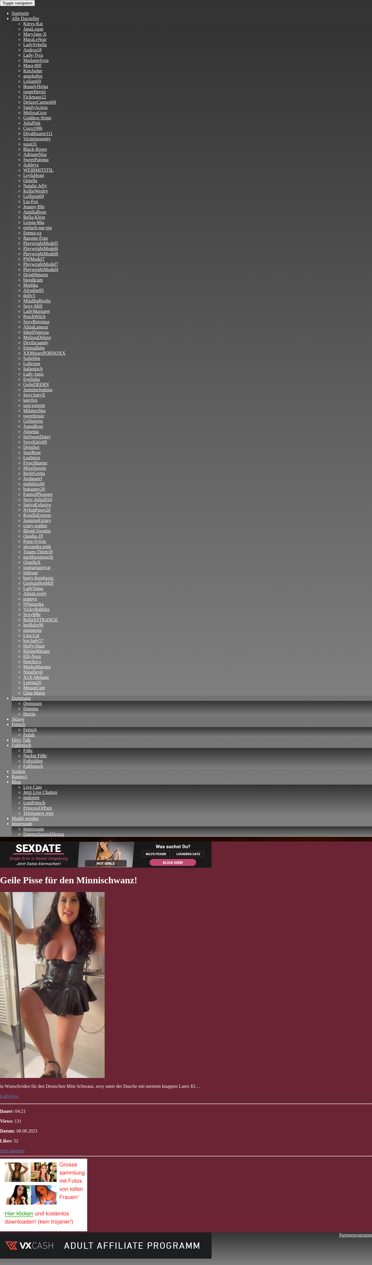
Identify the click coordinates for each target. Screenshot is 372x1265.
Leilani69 (32, 81)
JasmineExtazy (37, 520)
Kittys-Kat (33, 23)
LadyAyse (9, 1096)
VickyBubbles (36, 609)
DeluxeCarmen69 (39, 102)
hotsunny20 (34, 489)
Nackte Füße (35, 755)
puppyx (30, 598)
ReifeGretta (34, 473)
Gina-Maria (34, 692)
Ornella (30, 180)
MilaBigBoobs (37, 300)
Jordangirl (32, 478)
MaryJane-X (34, 34)
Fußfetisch (21, 745)
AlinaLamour (35, 326)
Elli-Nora (32, 656)
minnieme (32, 630)
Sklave (18, 719)
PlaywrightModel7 (40, 264)
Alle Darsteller (25, 18)
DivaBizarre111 (38, 133)
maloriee (31, 797)
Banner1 (19, 776)
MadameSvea (36, 60)
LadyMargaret (36, 311)
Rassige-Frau (35, 238)
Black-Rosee (35, 149)
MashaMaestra (37, 666)
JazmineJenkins (37, 389)
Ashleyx (31, 164)
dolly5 (29, 295)
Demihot (31, 447)
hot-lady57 (33, 640)
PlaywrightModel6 (40, 248)
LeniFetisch (34, 802)
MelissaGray (35, 112)
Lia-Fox (30, 201)
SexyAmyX (34, 394)
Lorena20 (32, 682)
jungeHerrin (34, 91)
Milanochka (34, 410)
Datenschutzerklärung (43, 834)
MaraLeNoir (34, 39)
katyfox (30, 400)
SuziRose (32, 452)
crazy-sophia (35, 525)
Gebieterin (33, 421)
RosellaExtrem (37, 515)
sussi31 (30, 143)
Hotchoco (32, 661)
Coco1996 (32, 128)
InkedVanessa (36, 332)
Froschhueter (35, 462)
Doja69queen (35, 274)
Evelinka (31, 379)
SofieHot (31, 358)
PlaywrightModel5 (40, 243)
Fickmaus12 (34, 96)
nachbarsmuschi (38, 557)
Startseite (20, 13)
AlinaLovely (35, 593)
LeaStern (31, 457)
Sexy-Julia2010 (37, 499)
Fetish (29, 734)
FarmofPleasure (38, 494)
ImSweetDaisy (37, 436)
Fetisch (18, 724)
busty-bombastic (38, 577)
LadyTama (33, 588)
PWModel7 (34, 258)
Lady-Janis (33, 374)
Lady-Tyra (33, 55)
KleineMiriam (36, 651)
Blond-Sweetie (37, 530)
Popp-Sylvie (34, 541)
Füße (28, 750)
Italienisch (33, 368)
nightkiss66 (34, 483)
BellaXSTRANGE (40, 619)
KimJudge (32, 70)
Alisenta (31, 431)
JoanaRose (33, 426)
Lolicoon (31, 363)
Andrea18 (32, 49)
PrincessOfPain (37, 807)
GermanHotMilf (38, 583)
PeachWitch (34, 316)
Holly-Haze (34, 645)
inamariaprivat (36, 567)
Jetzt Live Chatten (40, 792)
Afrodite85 (33, 290)
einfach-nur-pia (37, 227)
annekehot (32, 75)
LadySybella (35, 44)
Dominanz (21, 698)
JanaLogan (33, 28)
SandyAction (35, 107)
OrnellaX (32, 562)
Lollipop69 (33, 196)
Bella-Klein (34, 217)
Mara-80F (32, 65)
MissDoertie (34, 468)
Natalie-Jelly (35, 185)
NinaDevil (33, 672)
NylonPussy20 (36, 509)
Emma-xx (32, 232)
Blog (16, 781)
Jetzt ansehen (12, 1150)
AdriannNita (34, 154)
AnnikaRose (34, 211)
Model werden (25, 818)
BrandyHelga (35, 86)
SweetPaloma (36, 159)
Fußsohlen (33, 760)
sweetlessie (33, 415)
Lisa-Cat (31, 635)
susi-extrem (34, 405)
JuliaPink (32, 123)
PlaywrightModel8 (40, 253)
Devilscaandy (36, 342)
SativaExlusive (37, 504)
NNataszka (33, 604)
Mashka (30, 285)
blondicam (33, 279)
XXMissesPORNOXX (44, 353)
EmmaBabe (34, 347)
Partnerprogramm (355, 1234)
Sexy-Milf (32, 306)
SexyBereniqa (36, 321)
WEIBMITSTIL (38, 170)
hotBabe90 (33, 624)
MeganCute (34, 687)
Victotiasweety (37, 138)
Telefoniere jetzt (38, 813)
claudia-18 (33, 536)
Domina (30, 708)
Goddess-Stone (37, 117)
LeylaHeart (33, 175)
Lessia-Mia (33, 222)
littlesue (30, 572)
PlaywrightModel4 (40, 269)
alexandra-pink (37, 546)
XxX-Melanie (36, 677)
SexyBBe (32, 614)
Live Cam (32, 787)
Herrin (29, 713)
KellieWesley (35, 191)
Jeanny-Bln (33, 206)
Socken (18, 771)
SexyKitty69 (35, 441)
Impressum (22, 823)
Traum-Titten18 (38, 551)
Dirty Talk (21, 740)
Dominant (32, 703)
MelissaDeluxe (37, 337)
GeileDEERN (36, 384)
